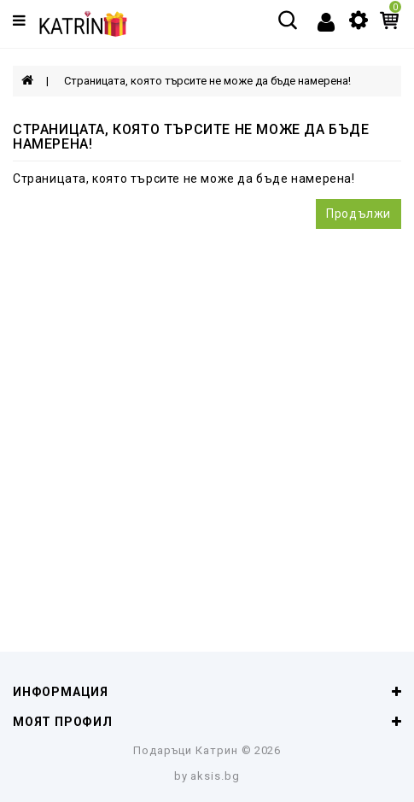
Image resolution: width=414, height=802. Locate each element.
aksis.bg (215, 776)
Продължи (358, 213)
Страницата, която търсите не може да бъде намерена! (207, 80)
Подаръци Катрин (185, 750)
